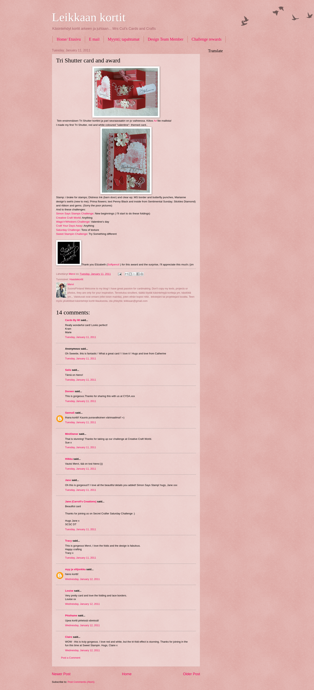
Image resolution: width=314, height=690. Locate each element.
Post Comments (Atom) (81, 681)
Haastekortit (76, 279)
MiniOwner (71, 433)
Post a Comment (70, 657)
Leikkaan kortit (89, 17)
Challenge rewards (206, 39)
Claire (68, 636)
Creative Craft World (68, 217)
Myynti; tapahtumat (123, 39)
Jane (68, 480)
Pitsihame (71, 615)
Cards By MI (72, 320)
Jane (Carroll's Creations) (80, 501)
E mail (94, 39)
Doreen (69, 391)
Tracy (68, 540)
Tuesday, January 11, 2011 (80, 337)
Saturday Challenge (68, 229)
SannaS (69, 412)
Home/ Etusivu (69, 39)
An (155, 120)
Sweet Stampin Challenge (71, 233)
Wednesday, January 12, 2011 (82, 579)
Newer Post (61, 674)
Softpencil (113, 264)
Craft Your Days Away (69, 225)
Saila (68, 369)
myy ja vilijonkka (75, 569)
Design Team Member (165, 39)
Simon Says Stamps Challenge (74, 213)
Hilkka (69, 458)
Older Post (191, 674)
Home (127, 674)
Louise (69, 590)
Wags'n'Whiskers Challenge (73, 221)
